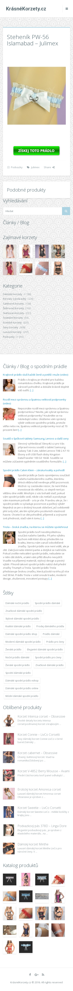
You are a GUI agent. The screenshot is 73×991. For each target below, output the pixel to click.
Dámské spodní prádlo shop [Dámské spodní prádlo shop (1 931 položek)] (21, 634)
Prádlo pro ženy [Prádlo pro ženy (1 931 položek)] (55, 641)
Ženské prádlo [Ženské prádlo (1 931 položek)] (13, 649)
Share (49, 167)
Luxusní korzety (12, 332)
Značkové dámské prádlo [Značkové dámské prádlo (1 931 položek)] (49, 665)
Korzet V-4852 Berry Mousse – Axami (43, 771)
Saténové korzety (13, 303)
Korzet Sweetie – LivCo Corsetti (39, 808)
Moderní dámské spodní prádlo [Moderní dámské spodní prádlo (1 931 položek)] (23, 641)
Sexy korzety (10, 327)
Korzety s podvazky (14, 298)
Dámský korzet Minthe (33, 844)
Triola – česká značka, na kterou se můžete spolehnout (35, 527)
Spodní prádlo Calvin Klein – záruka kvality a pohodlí (34, 470)
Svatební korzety (13, 317)
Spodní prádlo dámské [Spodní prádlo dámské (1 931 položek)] (47, 603)
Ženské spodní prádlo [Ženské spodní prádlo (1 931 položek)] (17, 665)
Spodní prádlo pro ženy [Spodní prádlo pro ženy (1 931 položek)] (48, 657)
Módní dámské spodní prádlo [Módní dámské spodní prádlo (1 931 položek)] (21, 696)
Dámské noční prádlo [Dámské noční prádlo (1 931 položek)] (17, 603)
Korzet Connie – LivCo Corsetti (39, 734)
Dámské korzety (12, 294)
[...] (31, 390)
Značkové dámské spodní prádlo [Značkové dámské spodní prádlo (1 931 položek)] (23, 611)
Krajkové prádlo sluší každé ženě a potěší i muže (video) (35, 374)
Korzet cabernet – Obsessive (37, 753)
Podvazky (17, 167)
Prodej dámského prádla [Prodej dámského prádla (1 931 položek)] (50, 626)
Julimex (35, 167)
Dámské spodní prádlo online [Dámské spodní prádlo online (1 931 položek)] (21, 688)
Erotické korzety (12, 322)
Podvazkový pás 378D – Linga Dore (42, 826)
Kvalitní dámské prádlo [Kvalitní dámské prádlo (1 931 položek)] (18, 626)
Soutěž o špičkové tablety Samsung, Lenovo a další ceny (36, 438)
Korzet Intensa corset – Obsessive (41, 716)
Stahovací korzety (13, 313)
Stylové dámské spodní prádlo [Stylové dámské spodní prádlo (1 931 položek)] (22, 618)
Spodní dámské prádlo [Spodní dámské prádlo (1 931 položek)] (18, 673)
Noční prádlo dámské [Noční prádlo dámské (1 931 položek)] (17, 657)
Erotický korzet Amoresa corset (39, 789)
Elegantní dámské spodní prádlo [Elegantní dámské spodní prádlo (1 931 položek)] (45, 649)
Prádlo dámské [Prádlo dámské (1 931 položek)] (51, 634)
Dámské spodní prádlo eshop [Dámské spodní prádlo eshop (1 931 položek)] (22, 680)
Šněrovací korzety (13, 308)
